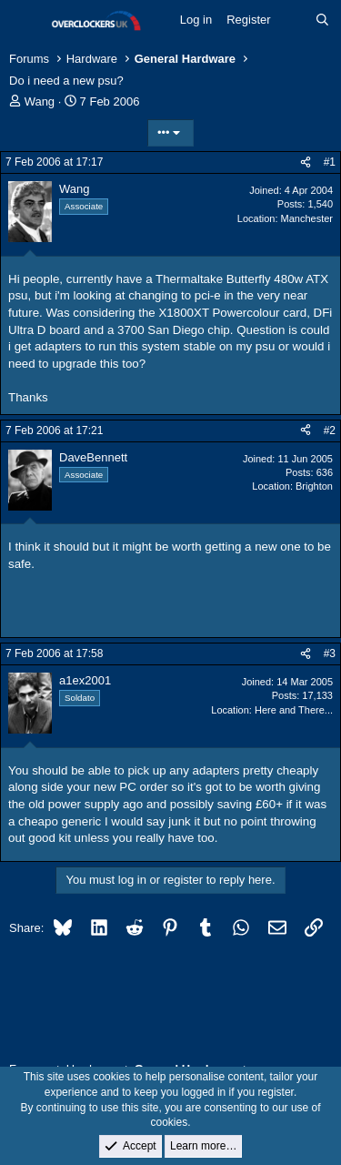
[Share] (305, 162)
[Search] (322, 20)
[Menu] (25, 21)
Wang (40, 101)
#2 (330, 430)
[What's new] (293, 20)
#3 (330, 653)
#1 (330, 162)
